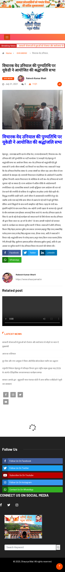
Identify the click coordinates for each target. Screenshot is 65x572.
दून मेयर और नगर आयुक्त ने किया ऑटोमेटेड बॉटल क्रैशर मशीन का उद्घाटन (30, 361)
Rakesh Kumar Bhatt (36, 78)
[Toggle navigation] (7, 37)
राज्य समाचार (22, 53)
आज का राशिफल (9, 354)
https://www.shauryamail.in (29, 279)
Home (9, 53)
